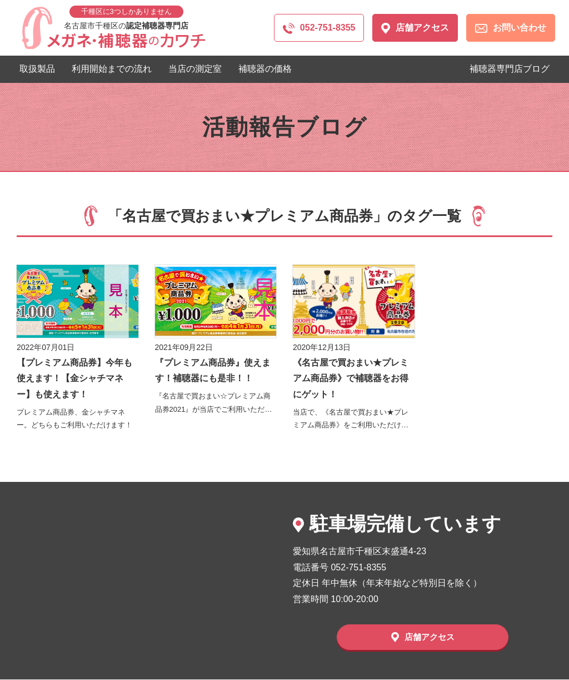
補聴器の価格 (265, 68)
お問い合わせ (510, 28)
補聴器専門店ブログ (510, 68)
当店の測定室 (195, 68)
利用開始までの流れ (112, 68)
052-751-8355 (319, 29)
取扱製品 (37, 68)
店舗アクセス (414, 28)
